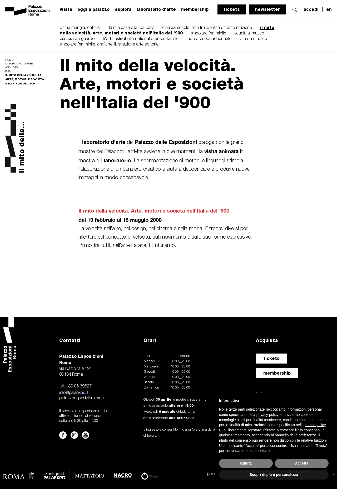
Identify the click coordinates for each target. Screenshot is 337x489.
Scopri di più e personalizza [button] (274, 474)
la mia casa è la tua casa (132, 28)
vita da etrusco (253, 39)
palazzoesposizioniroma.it (83, 398)
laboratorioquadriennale (209, 39)
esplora (123, 9)
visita (66, 9)
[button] (295, 9)
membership (277, 373)
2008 (8, 71)
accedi (311, 9)
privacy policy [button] (267, 414)
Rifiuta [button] (246, 463)
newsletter (267, 9)
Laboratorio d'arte (19, 64)
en (329, 9)
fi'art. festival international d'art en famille (141, 39)
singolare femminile (208, 33)
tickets (232, 9)
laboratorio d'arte (156, 9)
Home (9, 60)
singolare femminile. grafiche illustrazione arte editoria (109, 44)
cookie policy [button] (315, 425)
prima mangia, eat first (80, 28)
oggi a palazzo (93, 9)
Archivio (11, 67)
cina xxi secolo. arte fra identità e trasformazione (207, 28)
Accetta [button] (302, 463)
